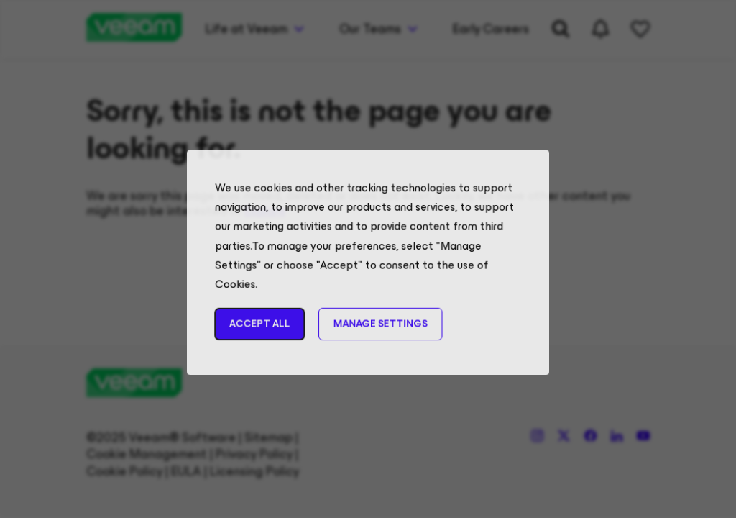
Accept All (265, 332)
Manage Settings (379, 332)
